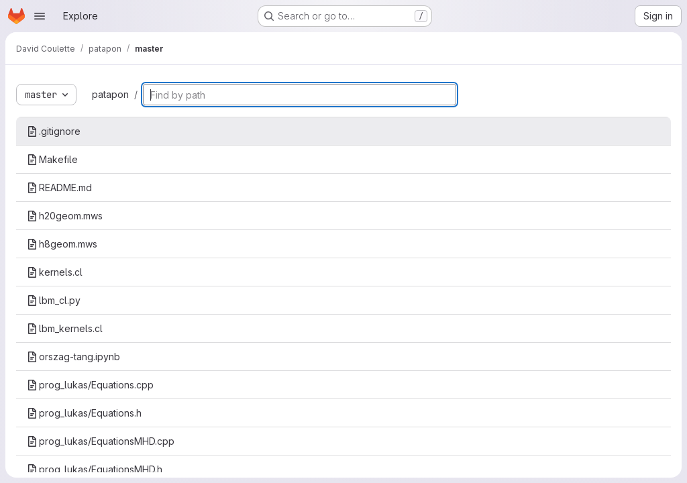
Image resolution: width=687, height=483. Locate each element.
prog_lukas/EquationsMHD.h (94, 469)
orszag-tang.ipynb (73, 356)
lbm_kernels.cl (65, 328)
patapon (110, 94)
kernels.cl (55, 272)
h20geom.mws (65, 215)
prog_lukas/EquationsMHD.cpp (100, 441)
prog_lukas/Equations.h (84, 413)
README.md (59, 187)
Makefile (52, 159)
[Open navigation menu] (39, 16)
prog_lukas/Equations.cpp (90, 384)
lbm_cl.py (54, 300)
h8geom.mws (62, 244)
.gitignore (54, 131)
